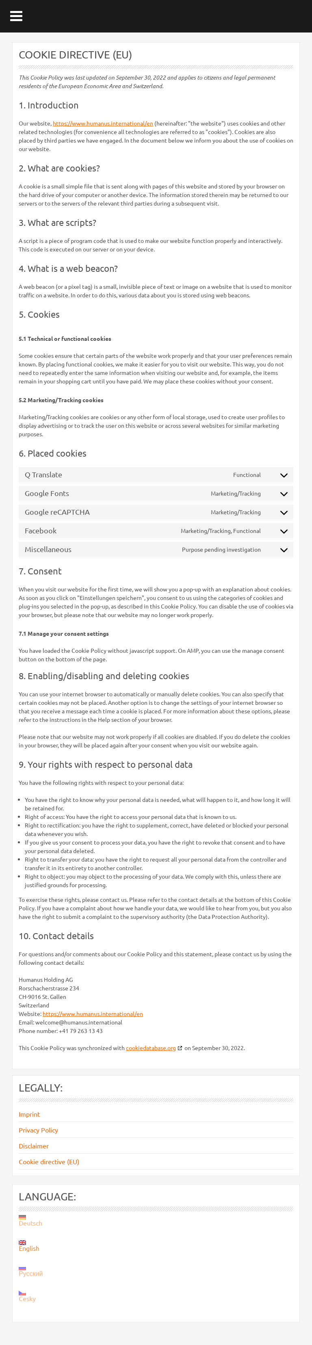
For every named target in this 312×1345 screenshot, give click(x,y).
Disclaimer (34, 1145)
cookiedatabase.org (151, 1047)
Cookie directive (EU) (49, 1161)
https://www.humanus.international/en (103, 123)
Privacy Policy (38, 1130)
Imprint (29, 1114)
